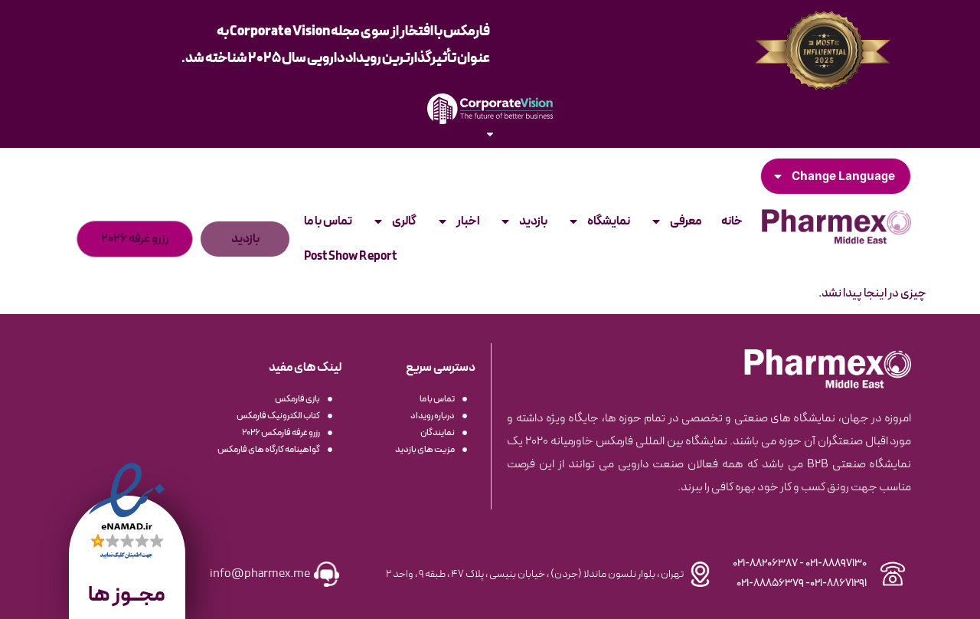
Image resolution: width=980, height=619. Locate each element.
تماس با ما (328, 221)
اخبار (457, 221)
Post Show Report (350, 256)
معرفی (675, 221)
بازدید (523, 221)
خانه (732, 221)
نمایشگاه (598, 221)
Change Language (833, 176)
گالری (394, 221)
